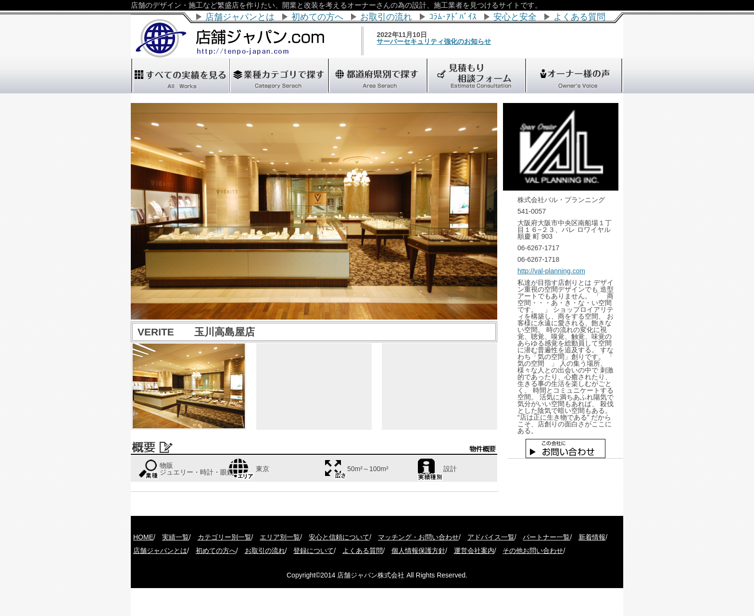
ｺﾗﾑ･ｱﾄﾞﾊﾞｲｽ (453, 17)
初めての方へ (317, 17)
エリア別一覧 (280, 537)
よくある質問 (579, 17)
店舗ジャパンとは (240, 17)
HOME (143, 537)
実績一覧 (175, 537)
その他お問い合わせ (533, 550)
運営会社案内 (474, 550)
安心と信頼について (339, 537)
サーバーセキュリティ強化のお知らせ (449, 41)
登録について (313, 550)
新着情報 (591, 537)
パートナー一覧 (546, 537)
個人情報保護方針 (418, 550)
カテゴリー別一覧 (224, 537)
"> (377, 75)
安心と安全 (515, 17)
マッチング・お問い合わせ (418, 537)
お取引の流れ (386, 17)
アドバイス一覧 (491, 537)
